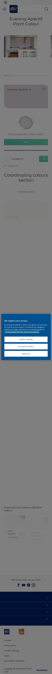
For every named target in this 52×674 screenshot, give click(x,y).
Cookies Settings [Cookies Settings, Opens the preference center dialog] (26, 339)
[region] (26, 337)
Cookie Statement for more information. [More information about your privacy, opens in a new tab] (22, 332)
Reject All (26, 354)
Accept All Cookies (26, 346)
